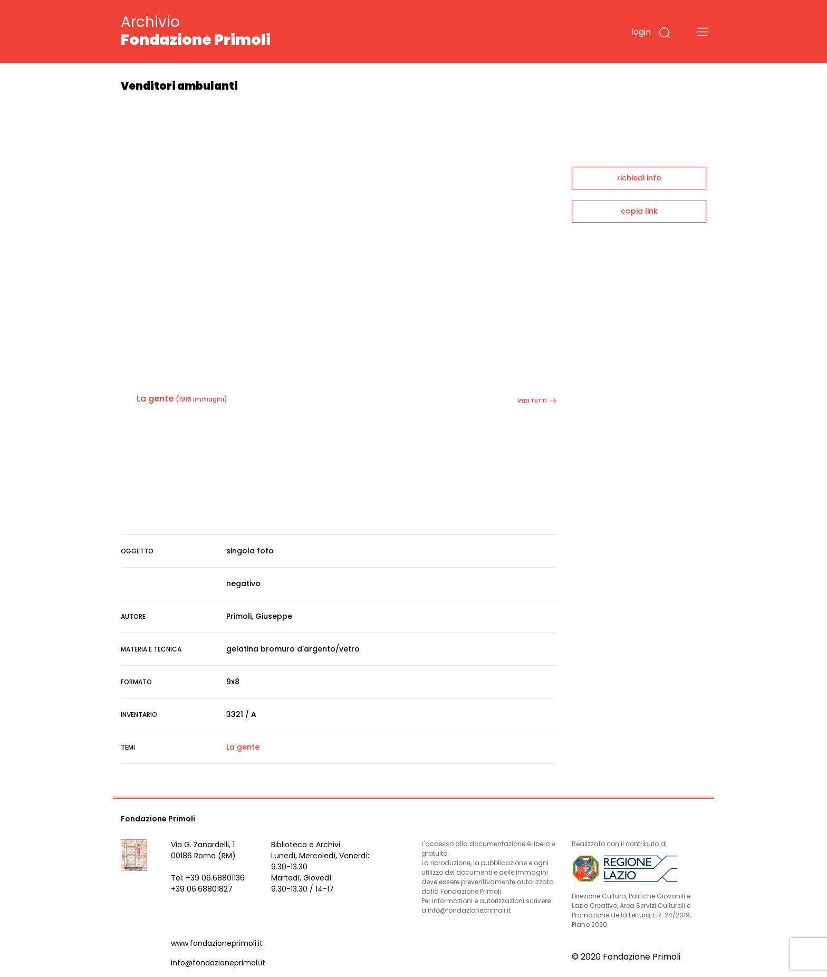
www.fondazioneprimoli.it (217, 943)
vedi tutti (536, 401)
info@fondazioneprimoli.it (218, 962)
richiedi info (639, 178)
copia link (639, 211)
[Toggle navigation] (702, 32)
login (641, 32)
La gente (155, 398)
